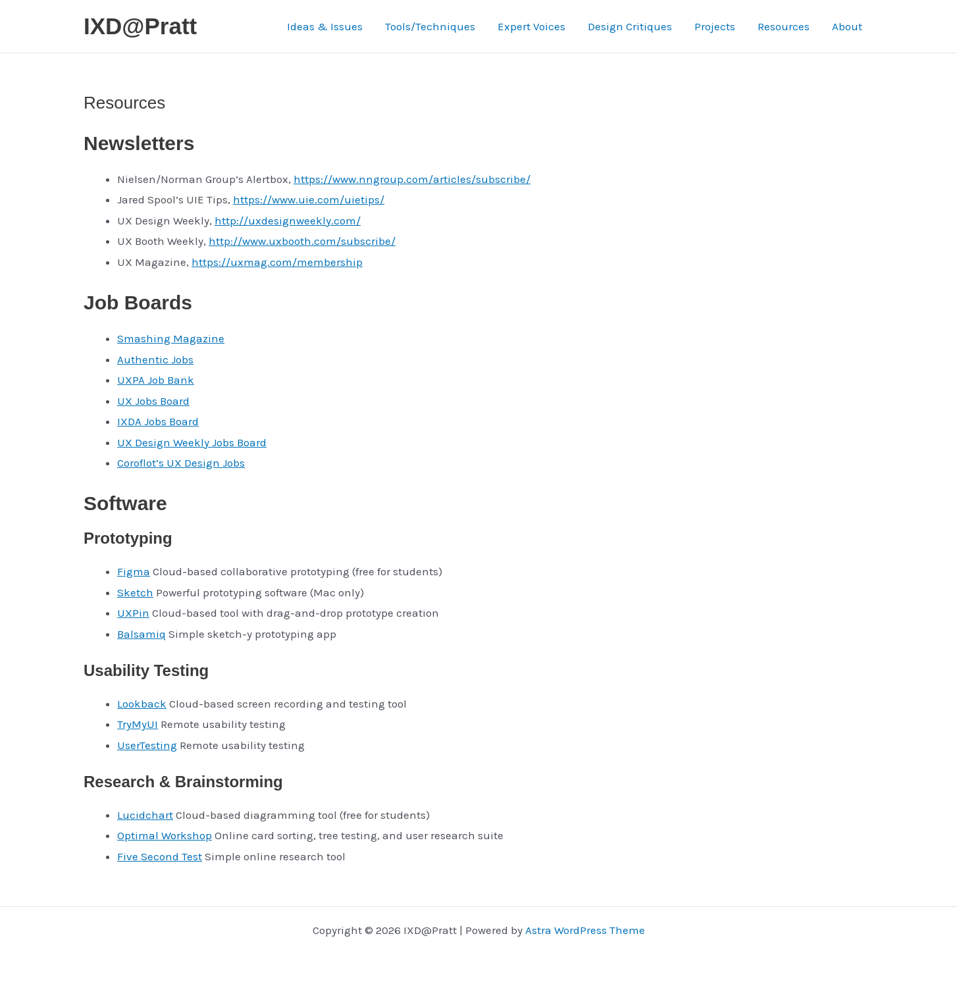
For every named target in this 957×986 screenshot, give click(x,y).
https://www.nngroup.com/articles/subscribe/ (412, 179)
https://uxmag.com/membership (277, 262)
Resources (784, 26)
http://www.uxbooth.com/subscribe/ (302, 240)
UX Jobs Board (153, 400)
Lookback (142, 703)
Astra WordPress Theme (585, 930)
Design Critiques (630, 26)
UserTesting (147, 745)
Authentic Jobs (155, 359)
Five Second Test (159, 856)
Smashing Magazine (170, 338)
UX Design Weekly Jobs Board (192, 442)
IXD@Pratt (140, 26)
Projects (714, 26)
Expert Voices (531, 26)
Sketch (135, 592)
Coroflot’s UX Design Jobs (181, 462)
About (847, 26)
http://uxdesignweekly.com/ (288, 220)
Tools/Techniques (430, 26)
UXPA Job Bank (155, 379)
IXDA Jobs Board (158, 421)
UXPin (133, 612)
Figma (133, 571)
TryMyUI (137, 724)
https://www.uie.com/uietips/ (308, 199)
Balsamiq (141, 633)
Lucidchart (145, 814)
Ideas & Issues (325, 26)
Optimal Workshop (164, 835)
